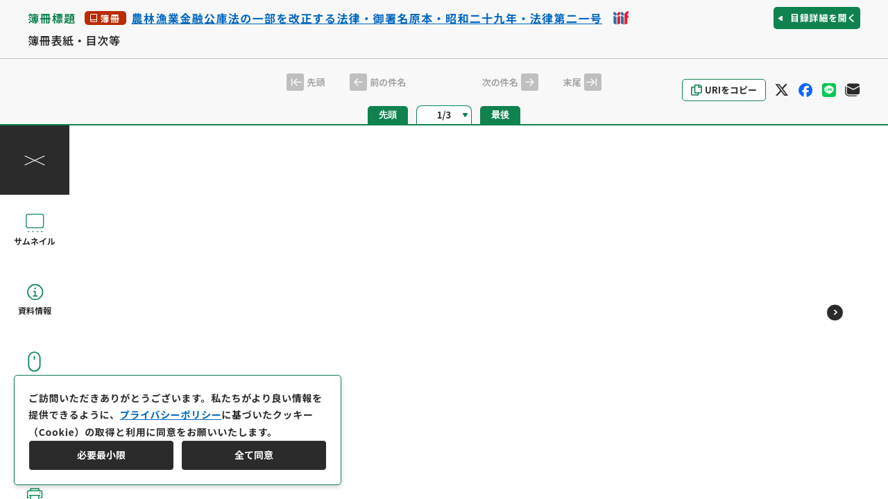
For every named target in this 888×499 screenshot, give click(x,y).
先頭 (388, 115)
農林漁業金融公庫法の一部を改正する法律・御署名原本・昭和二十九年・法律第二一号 (367, 18)
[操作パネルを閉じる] (34, 160)
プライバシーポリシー (171, 414)
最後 (500, 115)
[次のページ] (835, 312)
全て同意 (253, 455)
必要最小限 (101, 455)
